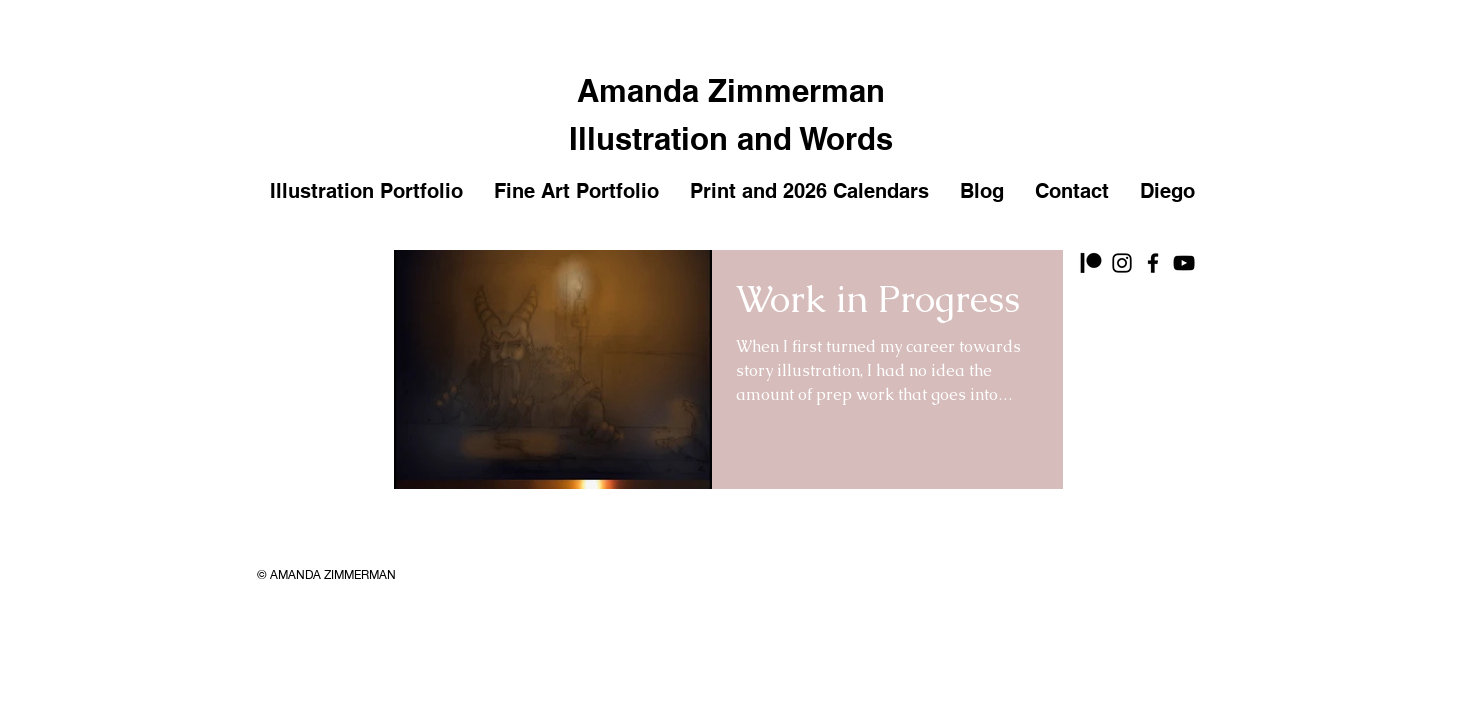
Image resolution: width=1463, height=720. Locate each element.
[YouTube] (1184, 263)
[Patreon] (1091, 263)
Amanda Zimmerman (731, 90)
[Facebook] (1153, 263)
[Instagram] (1122, 263)
